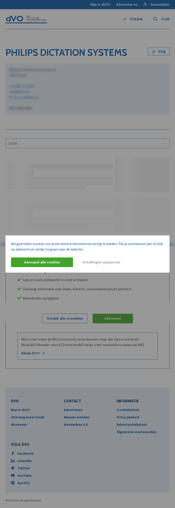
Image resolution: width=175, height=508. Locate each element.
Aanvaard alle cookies (42, 262)
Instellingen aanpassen (101, 262)
